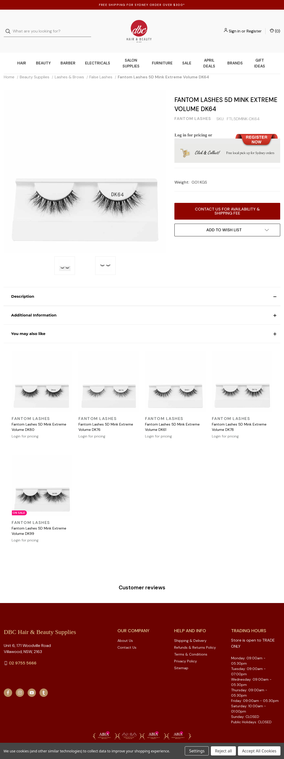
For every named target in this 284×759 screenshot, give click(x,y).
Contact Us (126, 637)
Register (254, 26)
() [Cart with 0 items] (275, 26)
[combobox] (47, 26)
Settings (197, 751)
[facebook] (8, 682)
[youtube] (32, 682)
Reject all (223, 751)
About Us (125, 630)
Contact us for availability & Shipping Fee (227, 201)
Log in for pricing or (193, 124)
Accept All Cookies (259, 751)
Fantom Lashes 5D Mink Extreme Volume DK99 (39, 521)
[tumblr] (44, 682)
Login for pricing (25, 426)
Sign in (234, 26)
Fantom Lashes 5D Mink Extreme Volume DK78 (239, 417)
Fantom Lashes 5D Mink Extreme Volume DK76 (105, 417)
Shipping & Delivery (190, 630)
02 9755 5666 (22, 653)
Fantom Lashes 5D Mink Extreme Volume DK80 (39, 417)
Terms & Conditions (190, 644)
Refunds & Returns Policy (195, 637)
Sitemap (181, 658)
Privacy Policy (185, 651)
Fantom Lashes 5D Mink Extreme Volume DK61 (172, 417)
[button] (142, 286)
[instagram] (20, 682)
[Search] (9, 26)
